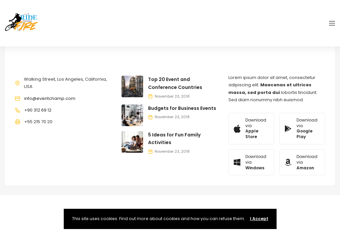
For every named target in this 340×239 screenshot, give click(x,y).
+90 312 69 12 (37, 110)
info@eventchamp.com (49, 98)
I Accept (259, 218)
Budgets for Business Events (182, 108)
